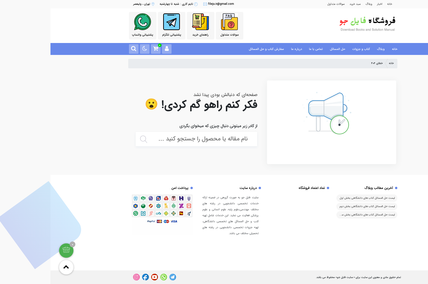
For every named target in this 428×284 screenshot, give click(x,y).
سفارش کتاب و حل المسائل (215, 49)
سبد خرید (304, 4)
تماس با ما (265, 49)
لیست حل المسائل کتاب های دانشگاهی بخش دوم (316, 206)
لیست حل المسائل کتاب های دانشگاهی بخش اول (316, 198)
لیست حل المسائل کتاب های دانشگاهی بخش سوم (316, 215)
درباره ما (246, 49)
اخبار (329, 4)
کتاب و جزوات (310, 49)
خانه (339, 4)
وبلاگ (318, 4)
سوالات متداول (285, 4)
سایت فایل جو (294, 277)
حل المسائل (287, 49)
